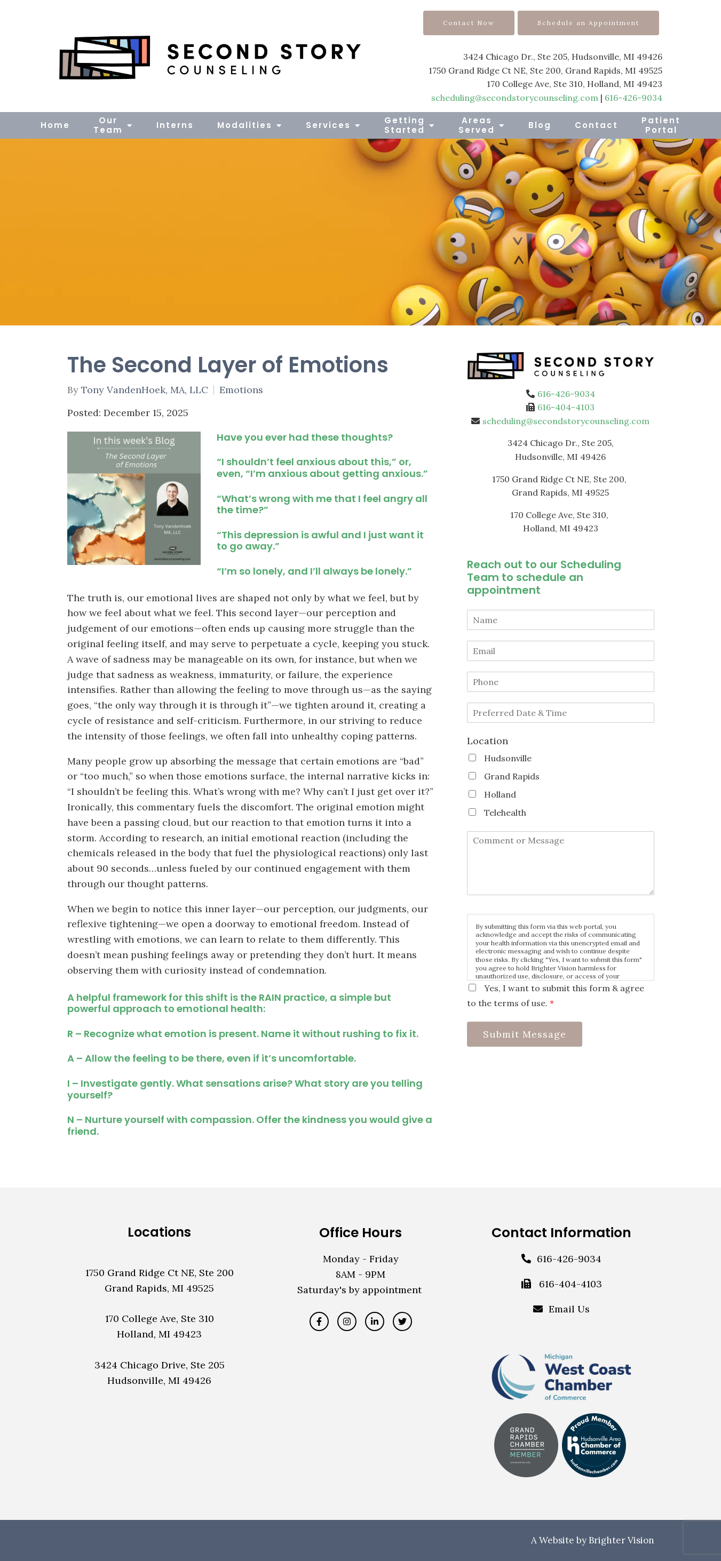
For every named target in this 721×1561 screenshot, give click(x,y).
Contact (596, 125)
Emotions (241, 390)
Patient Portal (660, 125)
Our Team (108, 125)
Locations (159, 1232)
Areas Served (476, 125)
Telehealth (505, 812)
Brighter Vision (621, 1540)
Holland (500, 794)
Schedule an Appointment (588, 23)
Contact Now (469, 23)
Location (487, 741)
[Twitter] (402, 1321)
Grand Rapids (512, 776)
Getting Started (404, 125)
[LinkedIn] (374, 1321)
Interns (175, 125)
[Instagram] (346, 1321)
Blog (539, 125)
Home (55, 125)
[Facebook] (319, 1321)
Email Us (569, 1309)
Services (328, 125)
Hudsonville (508, 758)
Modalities (244, 125)
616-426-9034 (633, 97)
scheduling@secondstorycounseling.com (514, 97)
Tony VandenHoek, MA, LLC (144, 390)
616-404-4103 (566, 407)
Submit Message (528, 1035)
